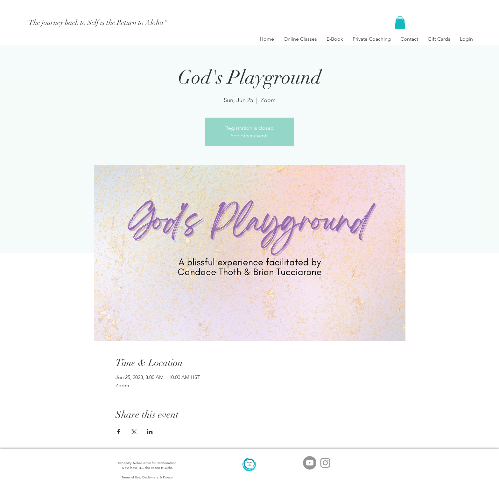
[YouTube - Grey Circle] (309, 463)
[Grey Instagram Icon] (325, 463)
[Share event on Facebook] (119, 431)
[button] (400, 22)
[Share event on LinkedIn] (150, 431)
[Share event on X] (134, 431)
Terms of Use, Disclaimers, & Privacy (147, 477)
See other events (250, 136)
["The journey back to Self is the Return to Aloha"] (96, 22)
